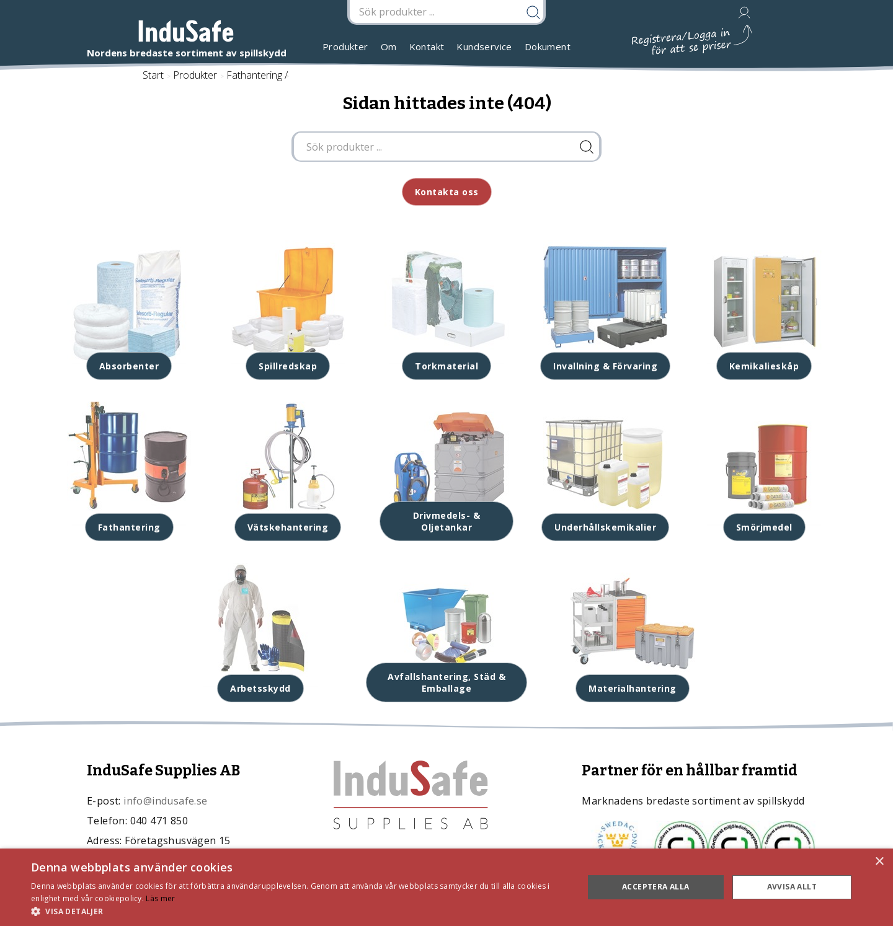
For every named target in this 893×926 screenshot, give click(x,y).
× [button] (879, 861)
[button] (299, 911)
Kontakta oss (447, 192)
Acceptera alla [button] (656, 886)
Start (153, 75)
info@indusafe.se (165, 801)
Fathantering (254, 75)
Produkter (345, 46)
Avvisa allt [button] (792, 886)
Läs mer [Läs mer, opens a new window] (160, 898)
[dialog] (446, 887)
